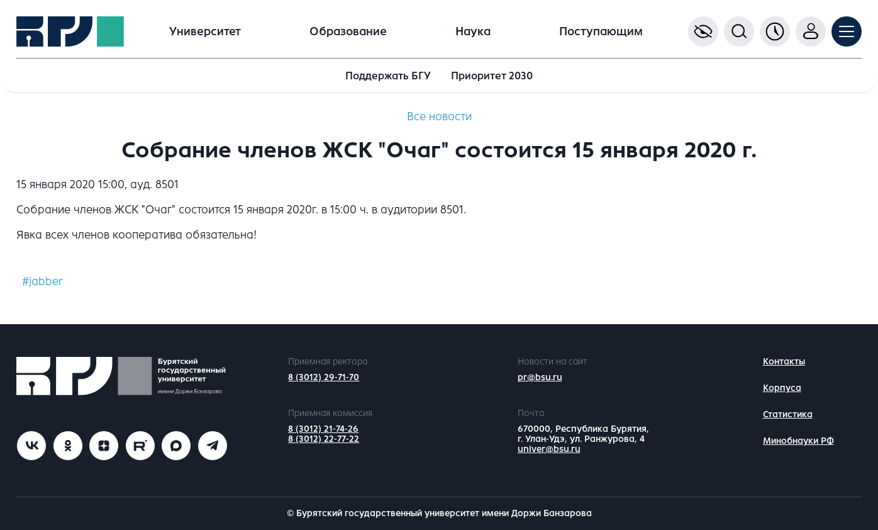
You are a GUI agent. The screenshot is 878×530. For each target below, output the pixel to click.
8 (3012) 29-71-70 (323, 377)
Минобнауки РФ (798, 441)
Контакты (784, 361)
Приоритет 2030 (492, 75)
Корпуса (782, 388)
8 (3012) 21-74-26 (323, 429)
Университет (205, 31)
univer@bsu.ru (549, 449)
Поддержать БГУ (388, 75)
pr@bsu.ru (540, 377)
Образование (348, 31)
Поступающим (601, 31)
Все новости (439, 116)
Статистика (788, 414)
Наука (473, 31)
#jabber (42, 281)
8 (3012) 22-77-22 (323, 439)
